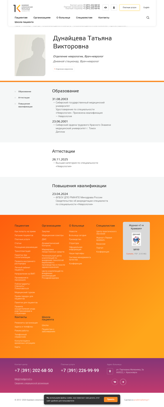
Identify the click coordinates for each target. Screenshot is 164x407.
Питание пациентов (24, 235)
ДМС (44, 239)
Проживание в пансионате (21, 278)
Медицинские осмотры (53, 235)
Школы (45, 325)
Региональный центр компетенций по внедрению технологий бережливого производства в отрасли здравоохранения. (53, 261)
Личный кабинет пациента (22, 268)
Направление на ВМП (25, 274)
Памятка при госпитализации (22, 256)
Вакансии (100, 244)
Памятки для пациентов (26, 302)
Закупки (46, 231)
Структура (74, 243)
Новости (73, 231)
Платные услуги (129, 8)
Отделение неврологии (68, 69)
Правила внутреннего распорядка (25, 262)
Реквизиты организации (26, 323)
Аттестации (24, 98)
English (146, 8)
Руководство (75, 239)
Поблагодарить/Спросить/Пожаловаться (22, 286)
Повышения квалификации (31, 104)
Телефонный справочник (21, 335)
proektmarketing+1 (141, 400)
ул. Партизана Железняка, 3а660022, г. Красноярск (130, 371)
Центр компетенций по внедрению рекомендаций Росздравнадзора (52, 274)
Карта (17, 347)
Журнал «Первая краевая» (104, 238)
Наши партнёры (76, 253)
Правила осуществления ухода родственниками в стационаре (25, 310)
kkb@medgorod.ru (23, 379)
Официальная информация (75, 248)
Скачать (129, 254)
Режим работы (22, 330)
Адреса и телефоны (24, 326)
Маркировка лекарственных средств (53, 250)
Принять (110, 399)
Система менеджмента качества (80, 258)
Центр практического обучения (106, 232)
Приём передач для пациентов (24, 297)
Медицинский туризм (25, 292)
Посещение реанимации (26, 247)
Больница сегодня (77, 235)
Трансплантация (22, 251)
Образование (24, 92)
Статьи (18, 243)
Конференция (102, 252)
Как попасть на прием (25, 231)
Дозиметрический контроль (50, 244)
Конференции (75, 263)
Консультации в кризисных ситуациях (25, 342)
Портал (99, 248)
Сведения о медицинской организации (32, 383)
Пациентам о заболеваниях (48, 330)
